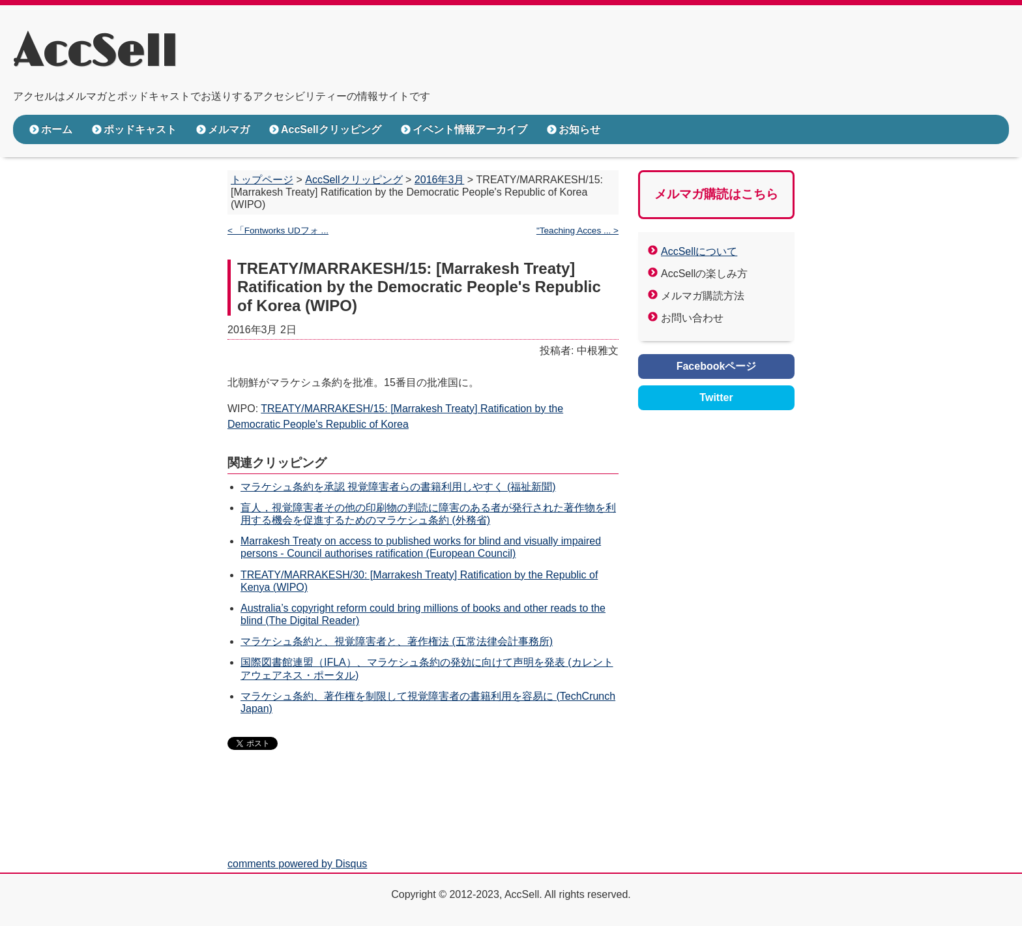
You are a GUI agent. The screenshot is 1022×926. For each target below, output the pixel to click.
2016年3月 (440, 179)
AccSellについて (699, 251)
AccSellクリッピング (331, 129)
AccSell (95, 53)
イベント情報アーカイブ (470, 129)
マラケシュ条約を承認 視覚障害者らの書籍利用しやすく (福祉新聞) (398, 486)
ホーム (56, 129)
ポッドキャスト (140, 129)
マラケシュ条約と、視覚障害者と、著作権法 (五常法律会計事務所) (397, 641)
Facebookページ (717, 366)
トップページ (262, 179)
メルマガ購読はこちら (716, 194)
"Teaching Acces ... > (577, 230)
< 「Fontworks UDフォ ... (277, 230)
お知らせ (579, 129)
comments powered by (297, 863)
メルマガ (229, 129)
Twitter (716, 397)
